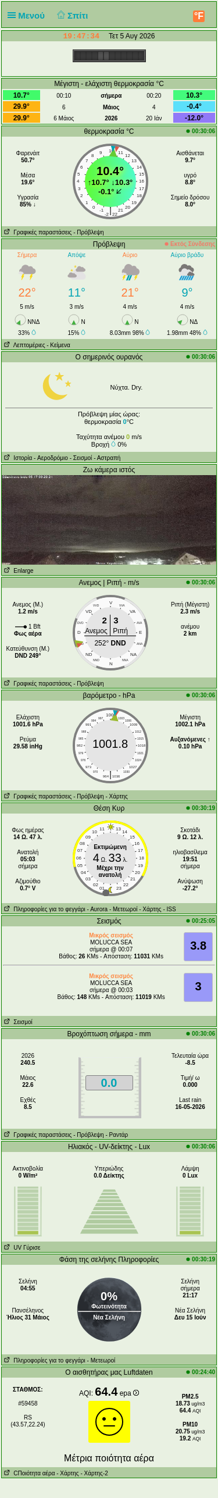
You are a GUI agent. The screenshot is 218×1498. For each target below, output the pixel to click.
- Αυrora (97, 909)
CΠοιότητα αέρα (28, 1473)
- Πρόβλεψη (88, 232)
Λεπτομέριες (23, 345)
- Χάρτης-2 (93, 1473)
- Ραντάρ (116, 1135)
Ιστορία (17, 458)
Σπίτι (70, 15)
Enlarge (18, 571)
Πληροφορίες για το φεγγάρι (43, 909)
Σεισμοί (17, 1022)
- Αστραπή (107, 458)
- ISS (169, 909)
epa (129, 1393)
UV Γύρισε (21, 1247)
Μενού (28, 15)
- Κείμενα (58, 345)
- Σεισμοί (81, 458)
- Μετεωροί (123, 909)
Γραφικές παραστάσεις (37, 232)
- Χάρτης (116, 796)
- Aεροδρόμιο (51, 458)
